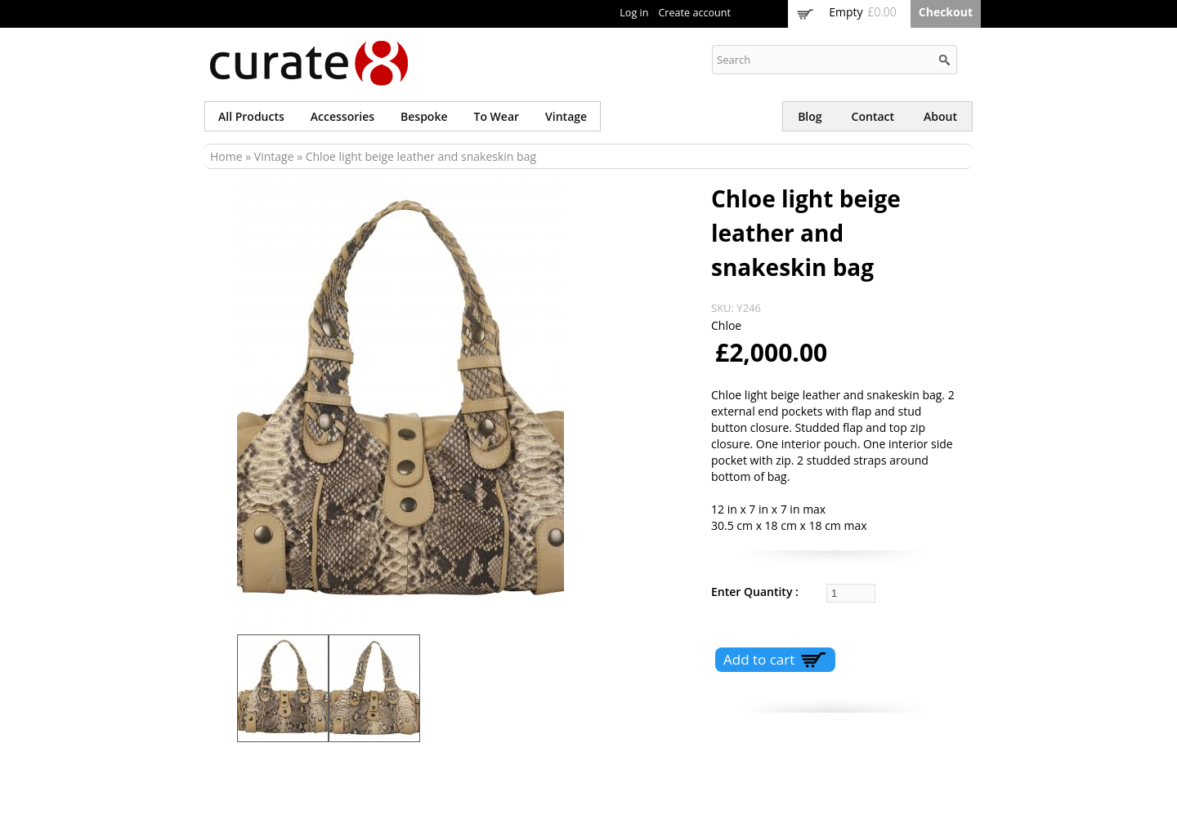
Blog (809, 116)
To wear (497, 116)
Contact (873, 116)
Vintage (566, 116)
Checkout (946, 12)
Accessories (342, 116)
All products (251, 116)
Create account (694, 13)
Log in (634, 13)
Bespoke (424, 116)
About (940, 116)
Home (226, 156)
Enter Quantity (753, 591)
